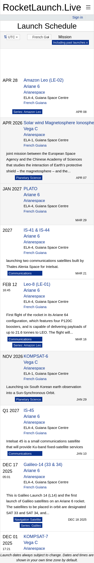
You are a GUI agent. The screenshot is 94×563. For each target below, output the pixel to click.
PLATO (30, 188)
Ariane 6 (32, 86)
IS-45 (29, 410)
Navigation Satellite (28, 519)
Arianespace (34, 92)
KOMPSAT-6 (36, 356)
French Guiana (35, 103)
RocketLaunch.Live (42, 7)
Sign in (77, 17)
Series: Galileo (31, 525)
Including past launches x (70, 42)
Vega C (31, 128)
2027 (7, 230)
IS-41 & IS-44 (37, 230)
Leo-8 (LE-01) (37, 284)
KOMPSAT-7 (36, 536)
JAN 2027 (12, 189)
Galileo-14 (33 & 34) (43, 464)
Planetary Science (28, 178)
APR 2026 (12, 123)
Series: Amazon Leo (27, 112)
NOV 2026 (13, 356)
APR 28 (10, 80)
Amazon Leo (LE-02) (43, 80)
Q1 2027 (11, 410)
